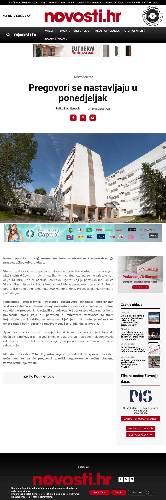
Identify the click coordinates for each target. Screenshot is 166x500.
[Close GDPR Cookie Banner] (151, 492)
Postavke (137, 492)
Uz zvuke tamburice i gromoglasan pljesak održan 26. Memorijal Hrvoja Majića (132, 335)
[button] (8, 35)
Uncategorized (82, 77)
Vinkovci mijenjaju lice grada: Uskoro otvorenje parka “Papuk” (133, 363)
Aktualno (125, 313)
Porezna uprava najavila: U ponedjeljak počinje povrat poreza (133, 349)
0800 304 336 (141, 413)
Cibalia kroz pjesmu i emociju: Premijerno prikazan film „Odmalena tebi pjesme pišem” (132, 320)
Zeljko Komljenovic (68, 108)
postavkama (46, 496)
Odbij (118, 492)
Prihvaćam (99, 492)
